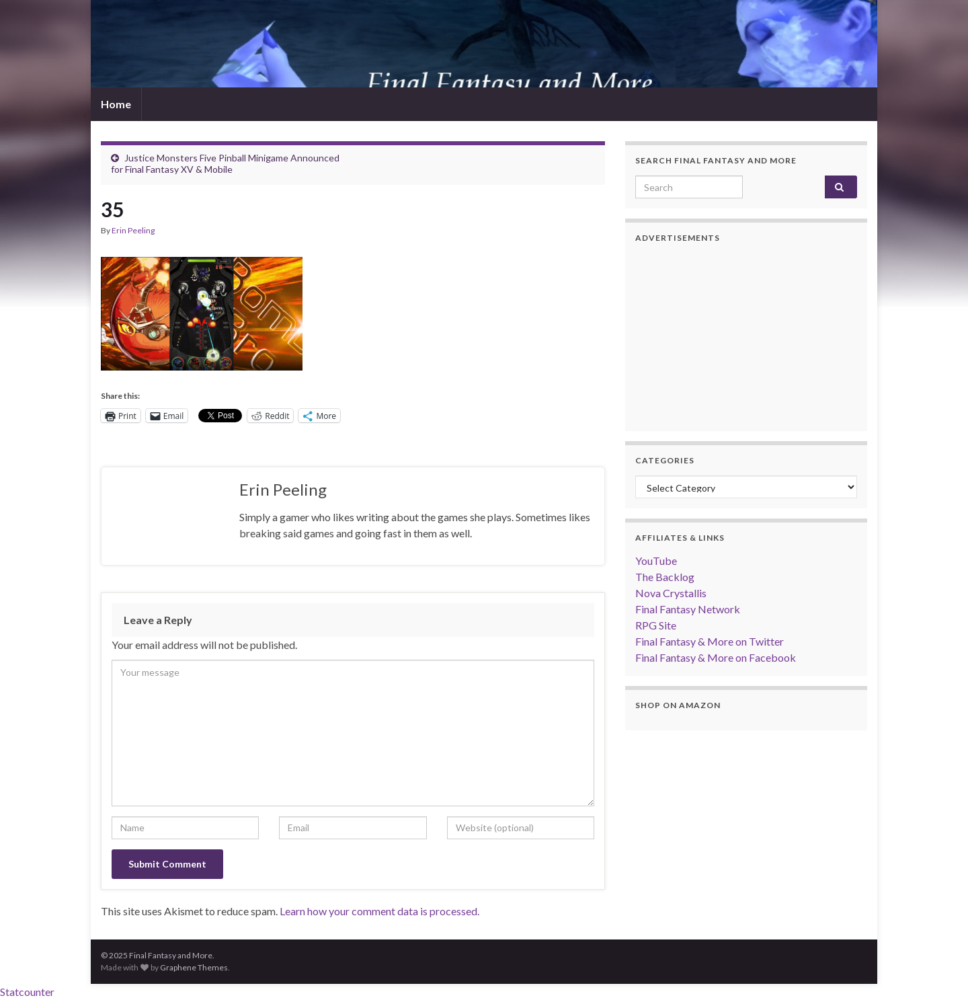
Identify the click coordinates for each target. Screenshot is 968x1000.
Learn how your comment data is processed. (379, 911)
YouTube (656, 560)
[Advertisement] (746, 337)
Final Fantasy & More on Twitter (709, 641)
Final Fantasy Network (687, 609)
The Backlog (664, 576)
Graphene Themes (194, 967)
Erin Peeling (133, 230)
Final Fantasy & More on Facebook (715, 657)
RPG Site (655, 625)
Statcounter (27, 991)
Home (116, 104)
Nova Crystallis (671, 592)
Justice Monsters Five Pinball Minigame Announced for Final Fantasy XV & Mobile (225, 163)
